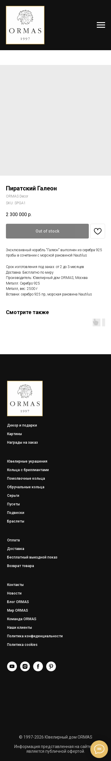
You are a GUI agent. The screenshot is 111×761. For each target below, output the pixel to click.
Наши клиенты (19, 628)
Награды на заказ (22, 442)
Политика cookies (22, 645)
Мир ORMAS (17, 610)
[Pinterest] (51, 669)
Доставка (15, 549)
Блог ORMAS (18, 602)
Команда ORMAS (21, 619)
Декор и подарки (22, 425)
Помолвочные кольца (26, 478)
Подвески (15, 513)
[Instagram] (25, 669)
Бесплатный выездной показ (32, 557)
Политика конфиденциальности (35, 636)
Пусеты (13, 504)
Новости (14, 593)
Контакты (15, 585)
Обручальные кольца (25, 487)
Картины (14, 434)
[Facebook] (38, 669)
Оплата (13, 540)
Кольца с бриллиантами (28, 470)
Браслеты (15, 521)
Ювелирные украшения (27, 461)
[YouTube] (12, 669)
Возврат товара (20, 566)
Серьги (13, 496)
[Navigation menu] (101, 25)
